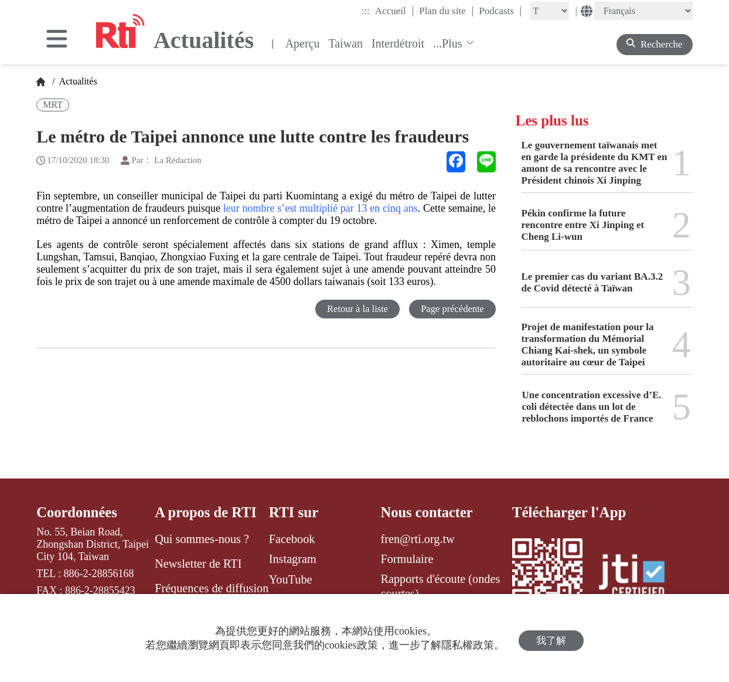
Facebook (292, 538)
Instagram (292, 558)
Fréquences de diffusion (211, 588)
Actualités (77, 81)
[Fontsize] (549, 11)
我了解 (551, 638)
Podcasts (500, 10)
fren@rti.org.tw (417, 538)
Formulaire (406, 558)
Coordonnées (77, 512)
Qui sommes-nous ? (202, 538)
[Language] (643, 11)
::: (366, 10)
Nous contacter (427, 512)
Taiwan (345, 43)
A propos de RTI (206, 512)
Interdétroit (398, 43)
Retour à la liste (354, 308)
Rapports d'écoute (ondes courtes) (440, 586)
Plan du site (446, 10)
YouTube (290, 579)
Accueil (394, 10)
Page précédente (451, 308)
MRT (53, 105)
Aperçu (302, 43)
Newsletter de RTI (198, 563)
